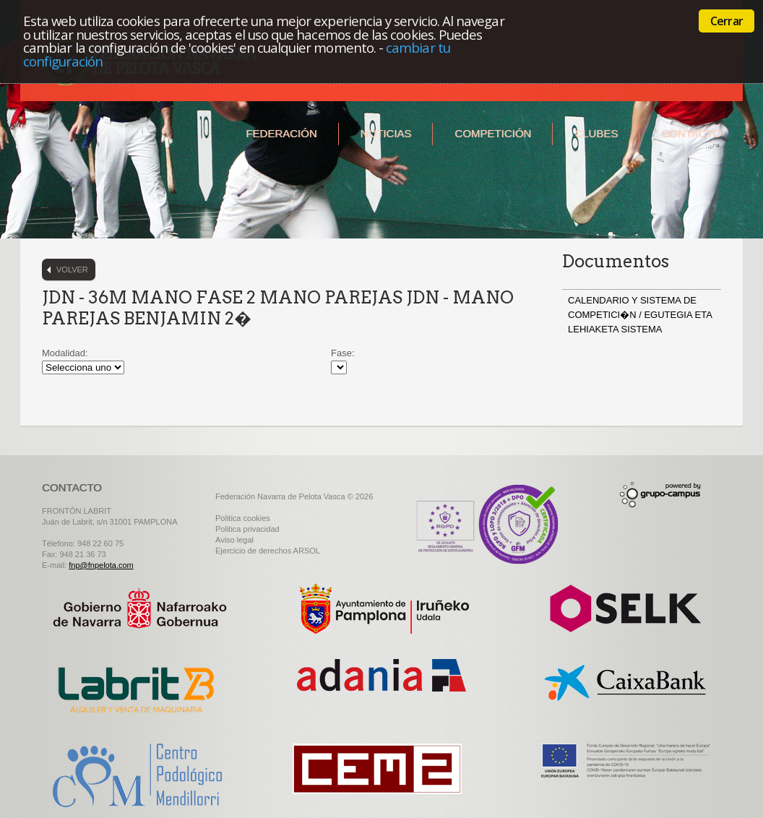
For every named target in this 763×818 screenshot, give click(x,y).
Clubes (596, 133)
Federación (281, 133)
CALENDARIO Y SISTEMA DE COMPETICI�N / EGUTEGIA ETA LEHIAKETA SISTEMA (640, 315)
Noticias (386, 133)
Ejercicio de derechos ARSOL (267, 550)
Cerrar (726, 21)
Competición (492, 133)
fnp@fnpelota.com (101, 565)
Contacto (691, 133)
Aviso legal (234, 539)
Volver (72, 269)
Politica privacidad (247, 529)
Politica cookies (242, 518)
